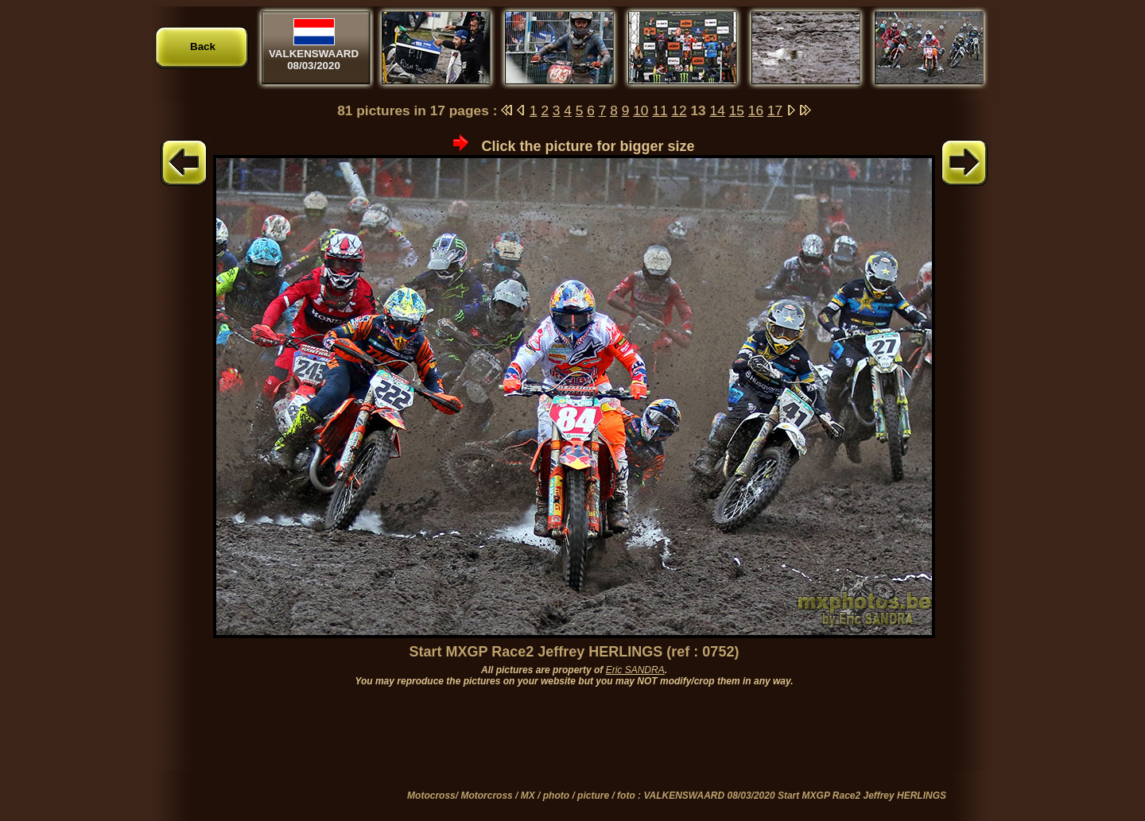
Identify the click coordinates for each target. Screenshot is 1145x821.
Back (202, 46)
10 (640, 110)
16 (755, 110)
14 (717, 110)
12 (678, 110)
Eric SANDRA (635, 670)
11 (659, 110)
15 (736, 110)
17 (774, 110)
